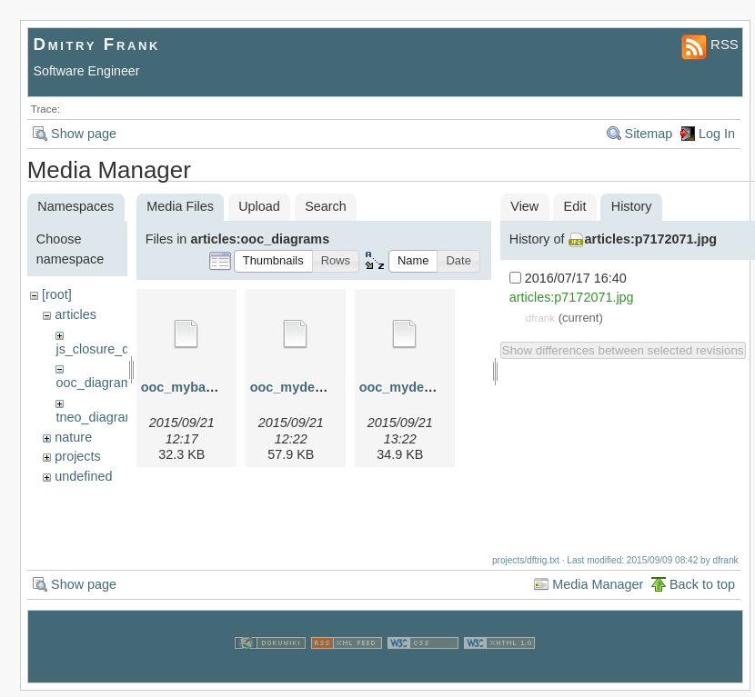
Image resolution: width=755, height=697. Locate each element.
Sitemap (649, 133)
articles (75, 314)
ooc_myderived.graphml (325, 387)
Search (326, 206)
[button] (273, 261)
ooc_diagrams (96, 382)
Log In (717, 133)
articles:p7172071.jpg (651, 239)
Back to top (702, 590)
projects (77, 456)
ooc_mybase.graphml (208, 387)
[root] (57, 294)
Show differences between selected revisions (623, 350)
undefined (83, 476)
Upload (259, 206)
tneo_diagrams (98, 417)
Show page (83, 133)
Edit (575, 206)
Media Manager (597, 590)
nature (73, 437)
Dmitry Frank (97, 44)
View (524, 206)
